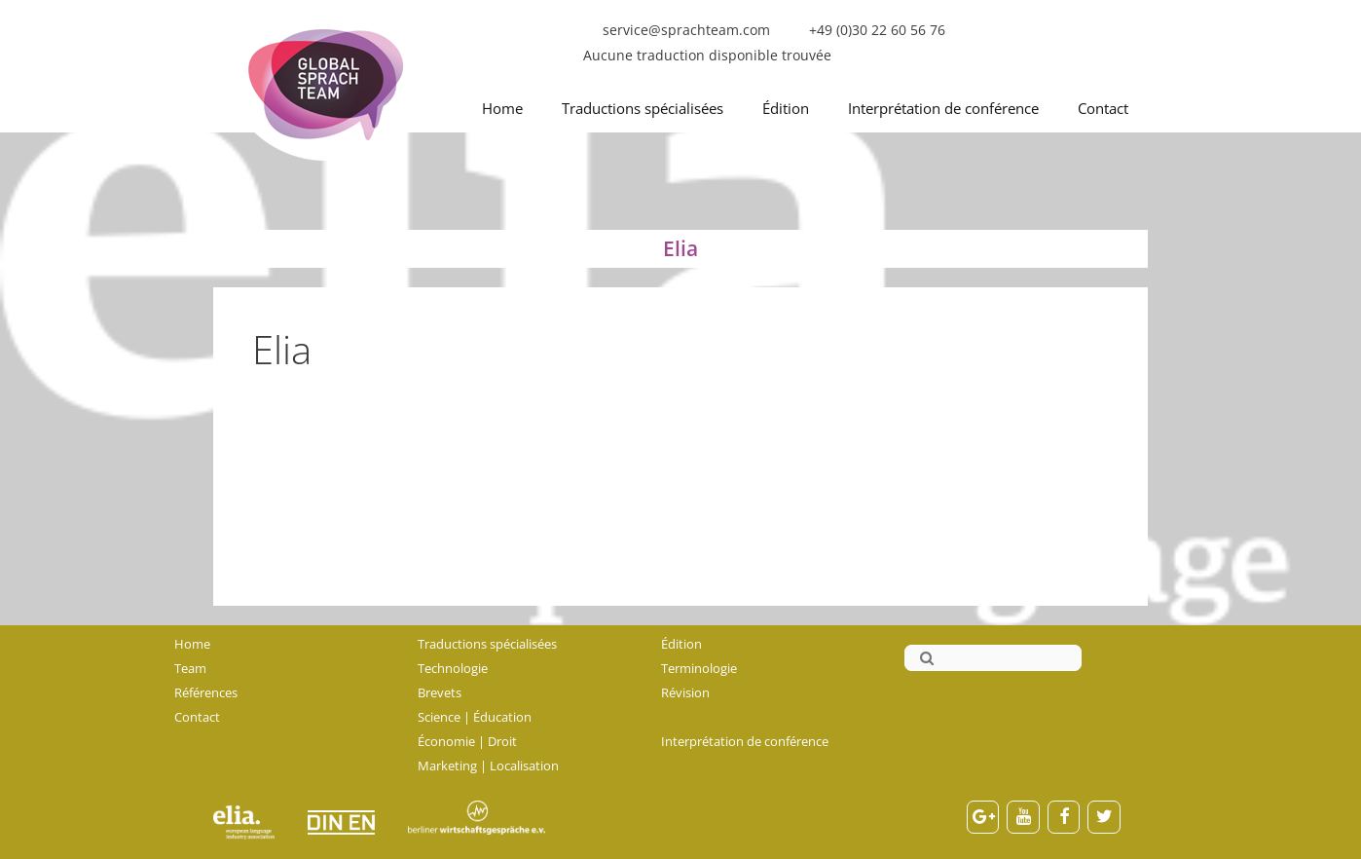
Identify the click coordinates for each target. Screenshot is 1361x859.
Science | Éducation (475, 717)
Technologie (453, 668)
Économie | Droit (467, 741)
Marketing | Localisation (488, 765)
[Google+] (983, 818)
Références (206, 692)
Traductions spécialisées (642, 108)
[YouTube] (1023, 818)
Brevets (439, 692)
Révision (685, 692)
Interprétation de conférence (943, 108)
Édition (785, 108)
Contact (1103, 108)
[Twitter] (1104, 818)
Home (502, 108)
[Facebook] (1064, 818)
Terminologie (699, 668)
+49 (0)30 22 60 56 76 (877, 29)
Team (190, 668)
